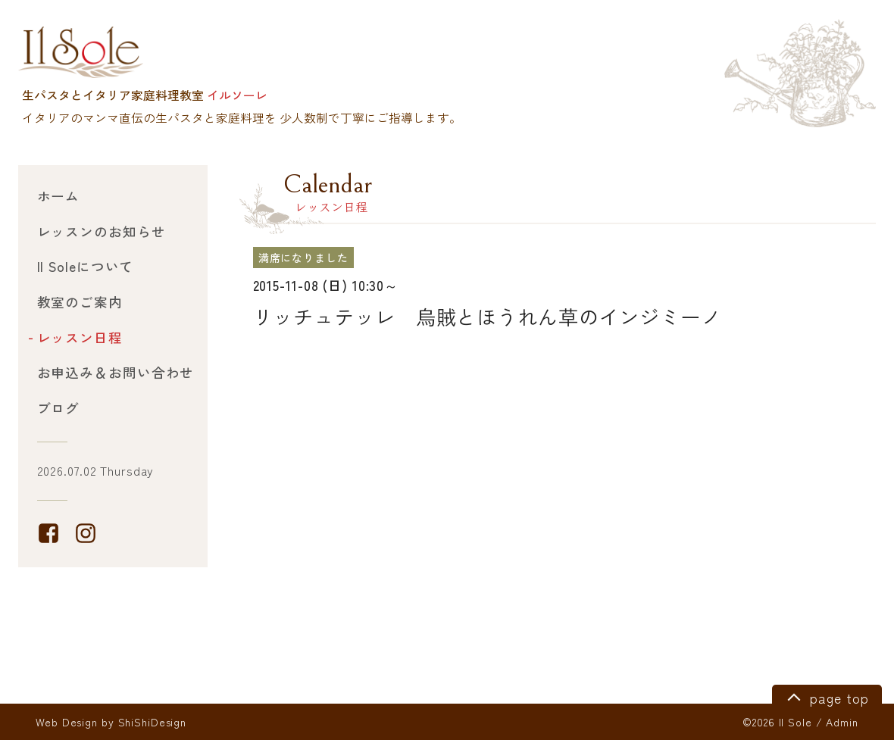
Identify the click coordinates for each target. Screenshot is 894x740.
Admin (842, 721)
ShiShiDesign (152, 721)
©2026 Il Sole (776, 721)
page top (825, 696)
